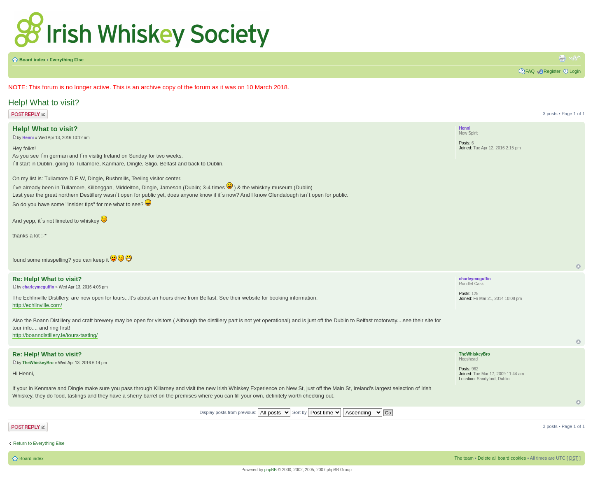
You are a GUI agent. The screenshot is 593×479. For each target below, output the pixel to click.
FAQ (530, 71)
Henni (28, 137)
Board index (32, 59)
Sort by (316, 412)
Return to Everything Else (39, 443)
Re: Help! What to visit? (47, 278)
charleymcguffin (38, 287)
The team (464, 458)
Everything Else (66, 59)
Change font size (575, 58)
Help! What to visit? (43, 102)
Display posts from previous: (245, 412)
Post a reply (28, 114)
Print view (562, 58)
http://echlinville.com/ (37, 305)
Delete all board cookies (502, 458)
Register (552, 71)
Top (578, 266)
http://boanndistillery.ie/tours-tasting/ (55, 335)
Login (575, 71)
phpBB (270, 469)
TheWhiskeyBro (38, 362)
